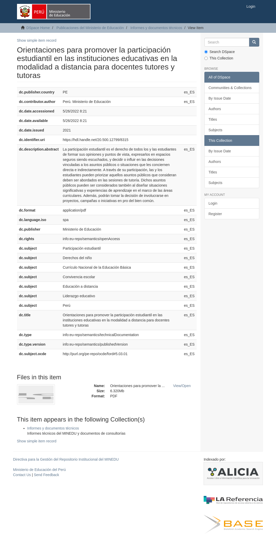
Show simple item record (36, 40)
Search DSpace (219, 52)
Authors (214, 109)
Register (215, 214)
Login (212, 203)
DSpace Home (38, 28)
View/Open (182, 386)
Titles (212, 119)
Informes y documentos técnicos (156, 28)
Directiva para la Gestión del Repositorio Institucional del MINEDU (66, 459)
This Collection (218, 58)
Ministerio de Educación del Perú (39, 470)
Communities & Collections (230, 88)
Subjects (215, 130)
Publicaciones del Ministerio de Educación (90, 28)
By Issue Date (219, 98)
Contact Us (22, 475)
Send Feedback (46, 475)
